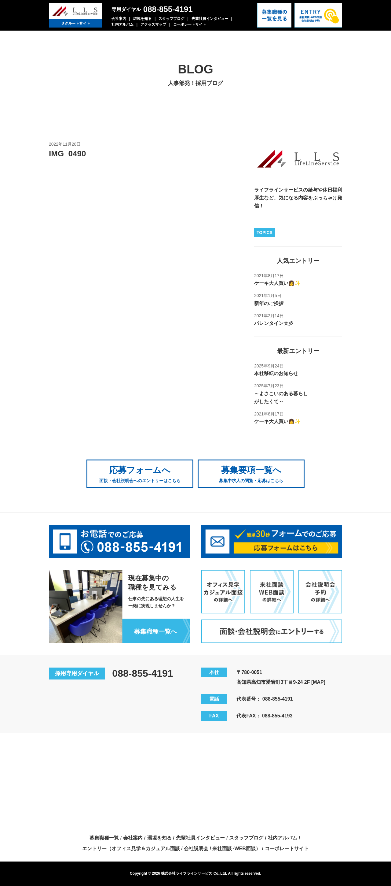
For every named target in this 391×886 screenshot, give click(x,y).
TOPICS (264, 232)
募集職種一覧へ (155, 631)
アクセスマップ (153, 24)
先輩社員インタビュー (210, 19)
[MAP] (318, 682)
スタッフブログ (171, 19)
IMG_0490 (67, 153)
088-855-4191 (168, 9)
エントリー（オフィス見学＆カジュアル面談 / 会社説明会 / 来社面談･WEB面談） (171, 848)
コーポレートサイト (189, 24)
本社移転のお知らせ (276, 373)
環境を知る (142, 19)
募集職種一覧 (104, 837)
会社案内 (118, 19)
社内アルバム (122, 24)
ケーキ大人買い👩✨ (277, 283)
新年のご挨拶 (268, 303)
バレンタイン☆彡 (273, 323)
